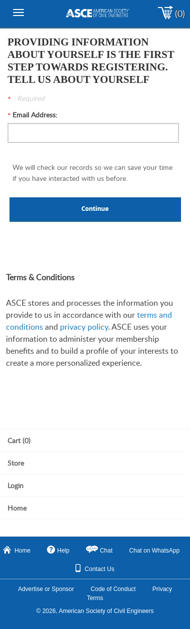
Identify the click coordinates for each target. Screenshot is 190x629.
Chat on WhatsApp (154, 550)
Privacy (162, 589)
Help (58, 550)
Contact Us (95, 568)
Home (16, 550)
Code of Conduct (113, 589)
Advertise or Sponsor (46, 589)
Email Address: (35, 114)
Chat (106, 550)
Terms (95, 598)
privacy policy (84, 326)
